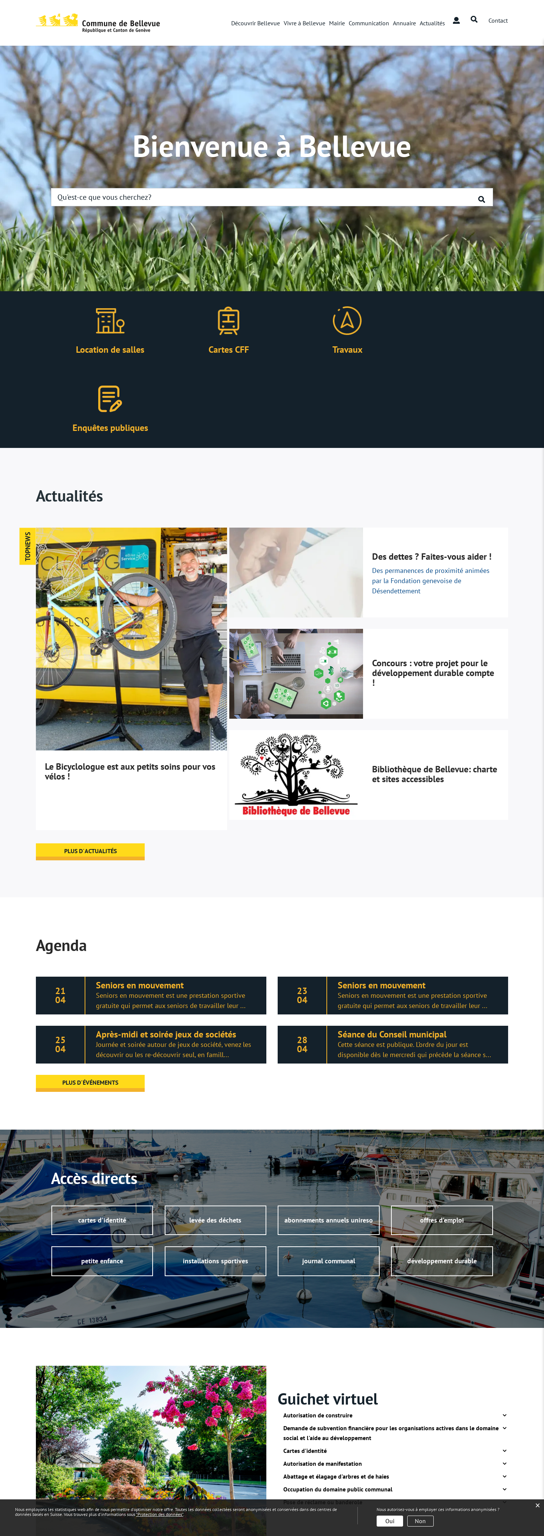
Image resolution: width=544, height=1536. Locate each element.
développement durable (442, 1183)
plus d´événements (91, 1004)
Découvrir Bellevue (255, 23)
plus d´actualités (91, 772)
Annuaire (404, 23)
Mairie (337, 23)
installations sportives (215, 1183)
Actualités (432, 23)
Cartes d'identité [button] (305, 1373)
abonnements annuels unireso (328, 1142)
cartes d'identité (102, 1142)
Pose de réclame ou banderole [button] (322, 1424)
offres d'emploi (442, 1142)
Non (420, 1521)
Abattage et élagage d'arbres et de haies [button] (336, 1398)
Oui (389, 1521)
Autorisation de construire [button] (317, 1337)
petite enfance (102, 1183)
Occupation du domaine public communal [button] (338, 1411)
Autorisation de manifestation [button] (322, 1385)
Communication (369, 23)
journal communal (328, 1183)
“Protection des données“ (159, 1514)
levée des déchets (215, 1142)
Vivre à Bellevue (304, 23)
